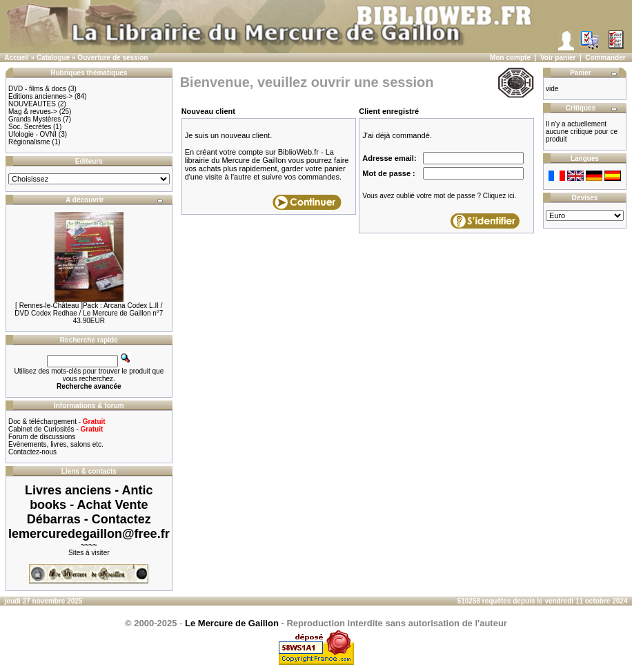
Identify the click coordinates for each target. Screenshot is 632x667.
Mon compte (510, 57)
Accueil (16, 57)
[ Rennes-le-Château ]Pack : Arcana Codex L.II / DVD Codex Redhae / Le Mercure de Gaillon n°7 (88, 309)
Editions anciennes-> (40, 96)
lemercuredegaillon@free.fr (89, 534)
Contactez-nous (32, 452)
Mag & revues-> (32, 111)
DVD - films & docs (37, 89)
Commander (605, 57)
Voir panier (558, 57)
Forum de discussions (41, 437)
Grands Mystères (34, 119)
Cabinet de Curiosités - (55, 429)
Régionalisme (29, 142)
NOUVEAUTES (32, 104)
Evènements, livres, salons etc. (55, 444)
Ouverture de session (112, 57)
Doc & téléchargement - (57, 421)
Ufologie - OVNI (32, 134)
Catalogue (53, 57)
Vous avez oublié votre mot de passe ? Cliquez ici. (439, 196)
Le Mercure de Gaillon (232, 623)
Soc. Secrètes (29, 126)
